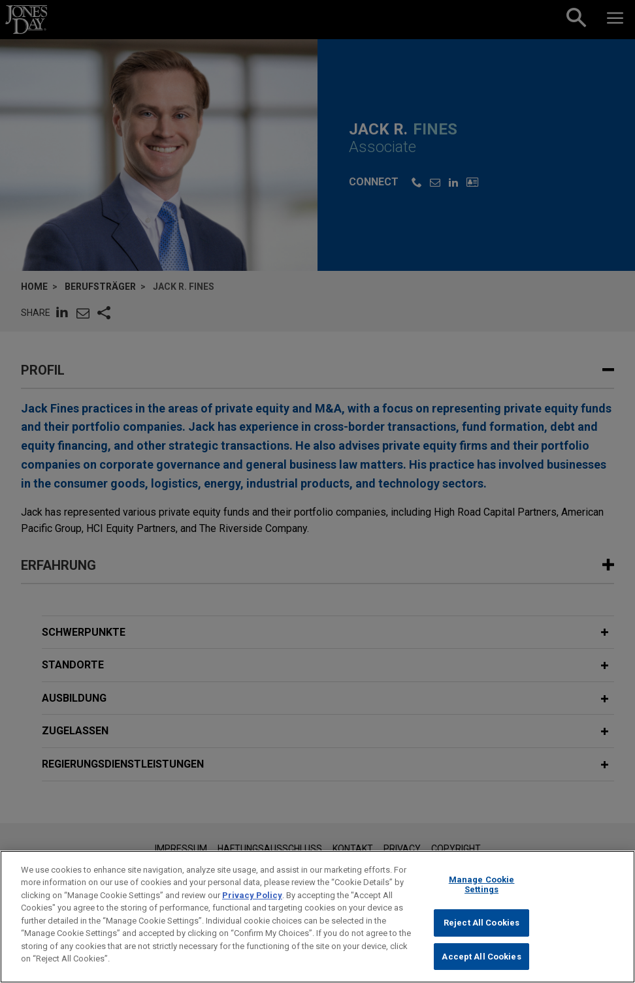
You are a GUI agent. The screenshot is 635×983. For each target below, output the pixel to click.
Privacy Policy (252, 902)
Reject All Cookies (481, 930)
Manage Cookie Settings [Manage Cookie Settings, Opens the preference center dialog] (482, 892)
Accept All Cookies (481, 964)
